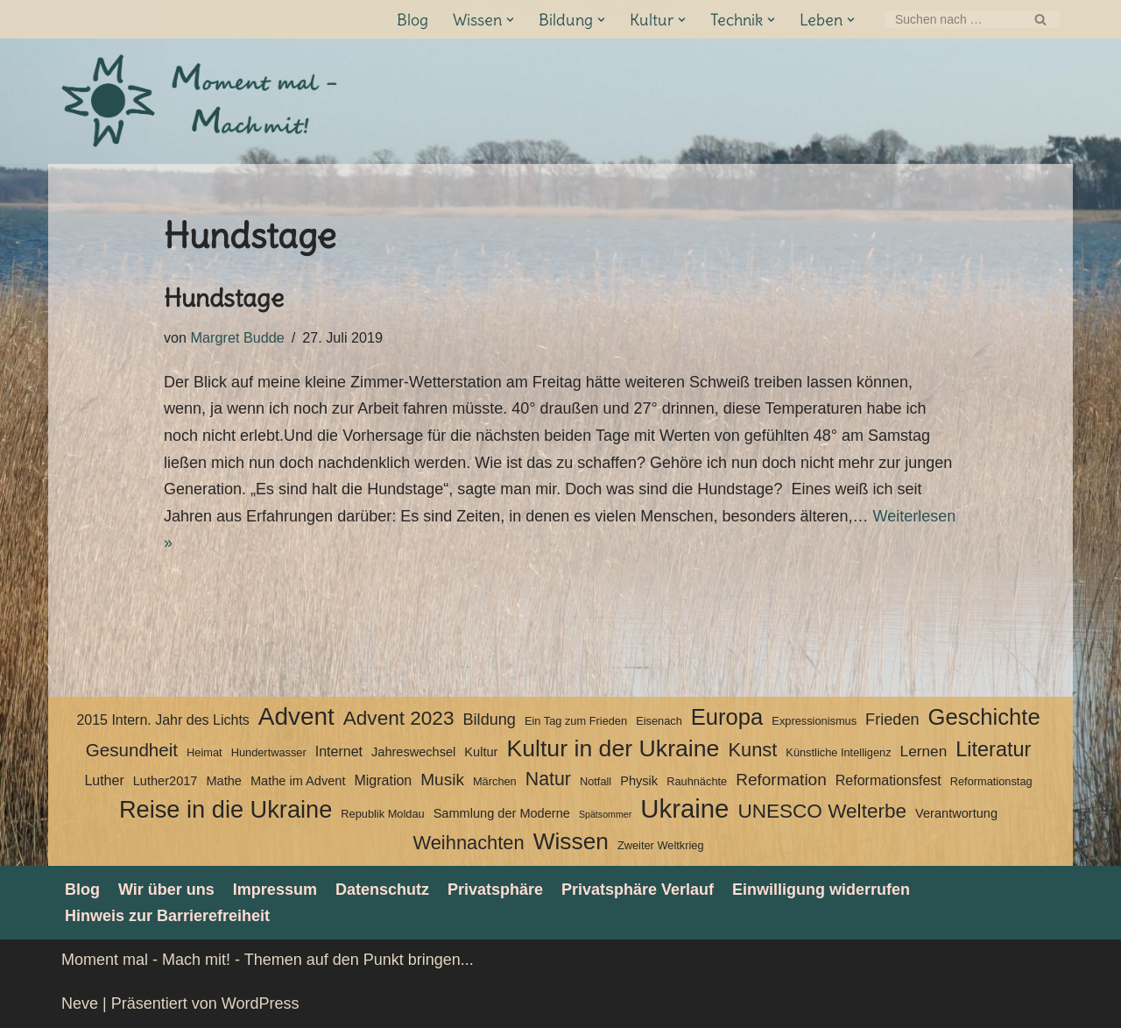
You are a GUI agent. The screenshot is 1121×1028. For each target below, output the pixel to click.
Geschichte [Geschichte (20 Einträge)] (984, 717)
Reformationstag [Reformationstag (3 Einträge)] (991, 781)
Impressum (275, 889)
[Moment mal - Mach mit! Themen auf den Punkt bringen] (201, 101)
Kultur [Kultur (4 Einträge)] (480, 752)
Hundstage (224, 298)
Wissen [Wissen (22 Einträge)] (571, 841)
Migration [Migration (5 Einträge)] (383, 780)
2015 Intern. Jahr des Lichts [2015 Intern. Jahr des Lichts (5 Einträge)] (162, 720)
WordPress (261, 1003)
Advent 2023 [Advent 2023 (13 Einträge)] (399, 718)
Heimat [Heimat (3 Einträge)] (204, 752)
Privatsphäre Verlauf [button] (637, 889)
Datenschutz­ (382, 889)
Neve (79, 1003)
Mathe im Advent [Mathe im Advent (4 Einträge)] (297, 781)
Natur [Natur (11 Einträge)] (548, 779)
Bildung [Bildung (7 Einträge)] (488, 719)
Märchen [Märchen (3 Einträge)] (495, 781)
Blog (412, 20)
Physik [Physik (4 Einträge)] (639, 781)
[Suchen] (952, 19)
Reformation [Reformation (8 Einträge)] (781, 779)
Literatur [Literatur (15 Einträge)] (993, 749)
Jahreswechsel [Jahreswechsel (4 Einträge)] (413, 752)
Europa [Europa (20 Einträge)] (727, 717)
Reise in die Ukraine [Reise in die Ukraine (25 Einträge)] (225, 810)
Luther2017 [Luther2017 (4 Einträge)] (165, 781)
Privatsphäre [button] (495, 889)
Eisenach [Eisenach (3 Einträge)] (659, 720)
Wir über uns (166, 889)
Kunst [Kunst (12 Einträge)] (752, 750)
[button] (510, 20)
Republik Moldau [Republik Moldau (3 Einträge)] (382, 813)
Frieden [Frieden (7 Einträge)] (892, 719)
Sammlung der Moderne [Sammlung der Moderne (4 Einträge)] (502, 813)
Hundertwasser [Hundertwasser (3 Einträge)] (269, 752)
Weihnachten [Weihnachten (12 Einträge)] (468, 843)
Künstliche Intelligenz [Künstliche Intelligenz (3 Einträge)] (838, 752)
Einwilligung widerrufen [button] (821, 889)
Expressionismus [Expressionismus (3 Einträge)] (814, 720)
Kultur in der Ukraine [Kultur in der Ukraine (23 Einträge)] (612, 748)
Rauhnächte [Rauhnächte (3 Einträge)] (696, 781)
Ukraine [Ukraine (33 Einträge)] (684, 809)
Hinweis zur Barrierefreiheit (167, 916)
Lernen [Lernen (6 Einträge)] (924, 751)
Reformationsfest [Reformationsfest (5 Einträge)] (888, 780)
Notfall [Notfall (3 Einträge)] (595, 781)
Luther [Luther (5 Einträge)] (103, 780)
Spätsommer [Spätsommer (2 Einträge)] (605, 814)
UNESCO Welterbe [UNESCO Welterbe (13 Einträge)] (821, 811)
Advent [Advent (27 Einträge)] (296, 717)
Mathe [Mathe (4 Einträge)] (223, 781)
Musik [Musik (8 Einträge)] (442, 779)
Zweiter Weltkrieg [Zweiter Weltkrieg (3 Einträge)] (660, 845)
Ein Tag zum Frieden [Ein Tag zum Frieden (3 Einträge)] (576, 720)
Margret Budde (238, 337)
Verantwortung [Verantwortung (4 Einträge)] (956, 813)
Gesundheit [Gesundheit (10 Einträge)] (132, 750)
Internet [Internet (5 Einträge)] (339, 751)
